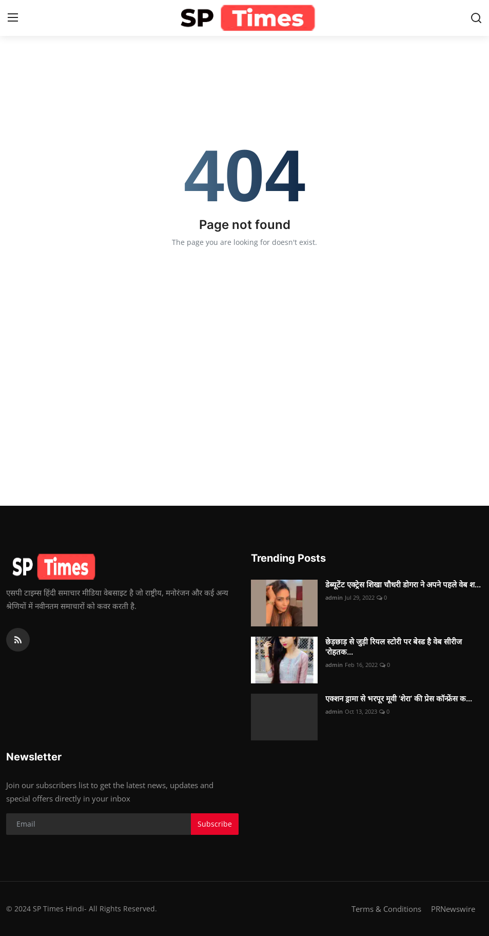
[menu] (13, 18)
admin (334, 597)
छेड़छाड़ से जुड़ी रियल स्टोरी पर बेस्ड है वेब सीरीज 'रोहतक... (393, 647)
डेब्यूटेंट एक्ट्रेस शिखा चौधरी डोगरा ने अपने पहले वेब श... (403, 584)
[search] (476, 18)
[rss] (18, 640)
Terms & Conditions (386, 909)
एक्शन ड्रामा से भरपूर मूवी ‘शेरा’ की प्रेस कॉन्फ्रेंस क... (398, 698)
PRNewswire (453, 909)
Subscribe (215, 824)
